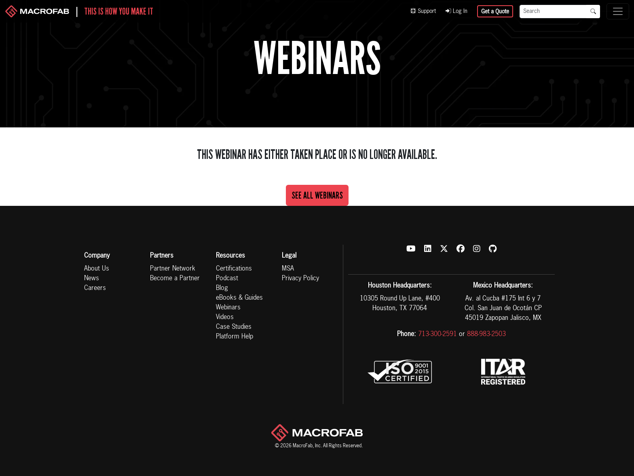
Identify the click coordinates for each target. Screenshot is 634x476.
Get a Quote (495, 12)
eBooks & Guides (239, 298)
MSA (288, 269)
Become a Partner (175, 278)
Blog (222, 288)
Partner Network (172, 269)
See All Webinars (317, 195)
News (91, 278)
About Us (96, 269)
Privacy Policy (300, 278)
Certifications (234, 269)
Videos (225, 317)
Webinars (228, 308)
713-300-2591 (437, 334)
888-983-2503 (486, 334)
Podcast (227, 278)
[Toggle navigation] (618, 11)
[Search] (553, 11)
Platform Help (234, 337)
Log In (456, 11)
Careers (95, 288)
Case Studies (233, 327)
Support (423, 11)
